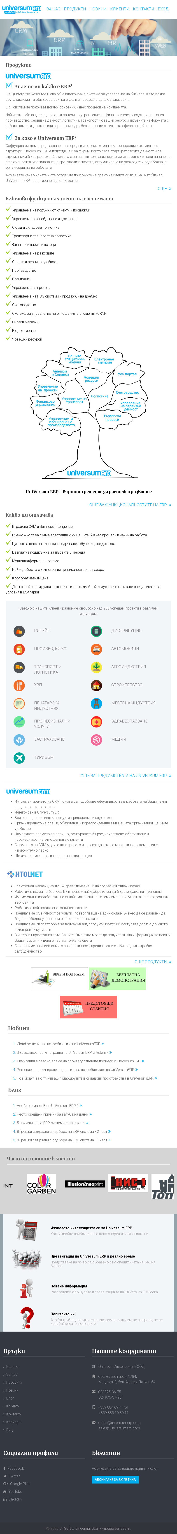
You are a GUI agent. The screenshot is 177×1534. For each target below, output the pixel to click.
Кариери (13, 1422)
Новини (98, 9)
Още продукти (151, 961)
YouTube (12, 1491)
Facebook (13, 1468)
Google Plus (16, 1484)
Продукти (75, 9)
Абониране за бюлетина (115, 1479)
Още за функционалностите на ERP (128, 504)
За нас (53, 9)
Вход (163, 9)
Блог (14, 1090)
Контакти (143, 9)
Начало (12, 1366)
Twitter (11, 1476)
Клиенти (119, 9)
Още (162, 188)
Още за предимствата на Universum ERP (124, 775)
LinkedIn (12, 1499)
